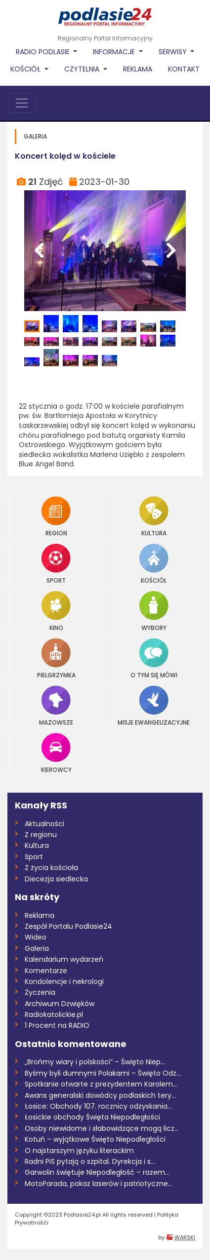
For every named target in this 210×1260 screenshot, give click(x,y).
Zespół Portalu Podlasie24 (68, 926)
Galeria (37, 948)
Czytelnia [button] (82, 69)
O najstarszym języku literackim (79, 1150)
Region (56, 516)
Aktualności (44, 824)
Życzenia (40, 992)
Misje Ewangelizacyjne (154, 706)
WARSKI (184, 1237)
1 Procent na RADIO (57, 1025)
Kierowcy (56, 753)
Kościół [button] (26, 69)
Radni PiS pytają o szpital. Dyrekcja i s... (90, 1161)
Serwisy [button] (174, 52)
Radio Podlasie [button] (44, 52)
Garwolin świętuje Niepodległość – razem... (97, 1172)
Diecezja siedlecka (56, 879)
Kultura (153, 516)
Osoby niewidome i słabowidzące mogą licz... (102, 1128)
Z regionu (41, 835)
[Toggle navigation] (22, 103)
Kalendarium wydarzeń (64, 959)
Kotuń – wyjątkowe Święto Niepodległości (95, 1139)
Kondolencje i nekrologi (64, 981)
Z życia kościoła (51, 868)
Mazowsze (56, 706)
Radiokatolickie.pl (54, 1014)
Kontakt (184, 69)
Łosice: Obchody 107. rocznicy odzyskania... (98, 1106)
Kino (56, 611)
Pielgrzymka (56, 658)
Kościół (153, 564)
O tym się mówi (153, 658)
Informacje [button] (115, 52)
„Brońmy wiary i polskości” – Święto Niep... (95, 1062)
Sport (56, 564)
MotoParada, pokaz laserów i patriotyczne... (98, 1184)
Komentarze (46, 971)
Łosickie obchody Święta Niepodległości (92, 1117)
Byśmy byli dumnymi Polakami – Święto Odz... (103, 1073)
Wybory (153, 611)
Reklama (137, 69)
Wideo (35, 937)
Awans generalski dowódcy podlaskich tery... (100, 1095)
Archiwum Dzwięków (59, 1004)
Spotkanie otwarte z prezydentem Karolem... (101, 1084)
